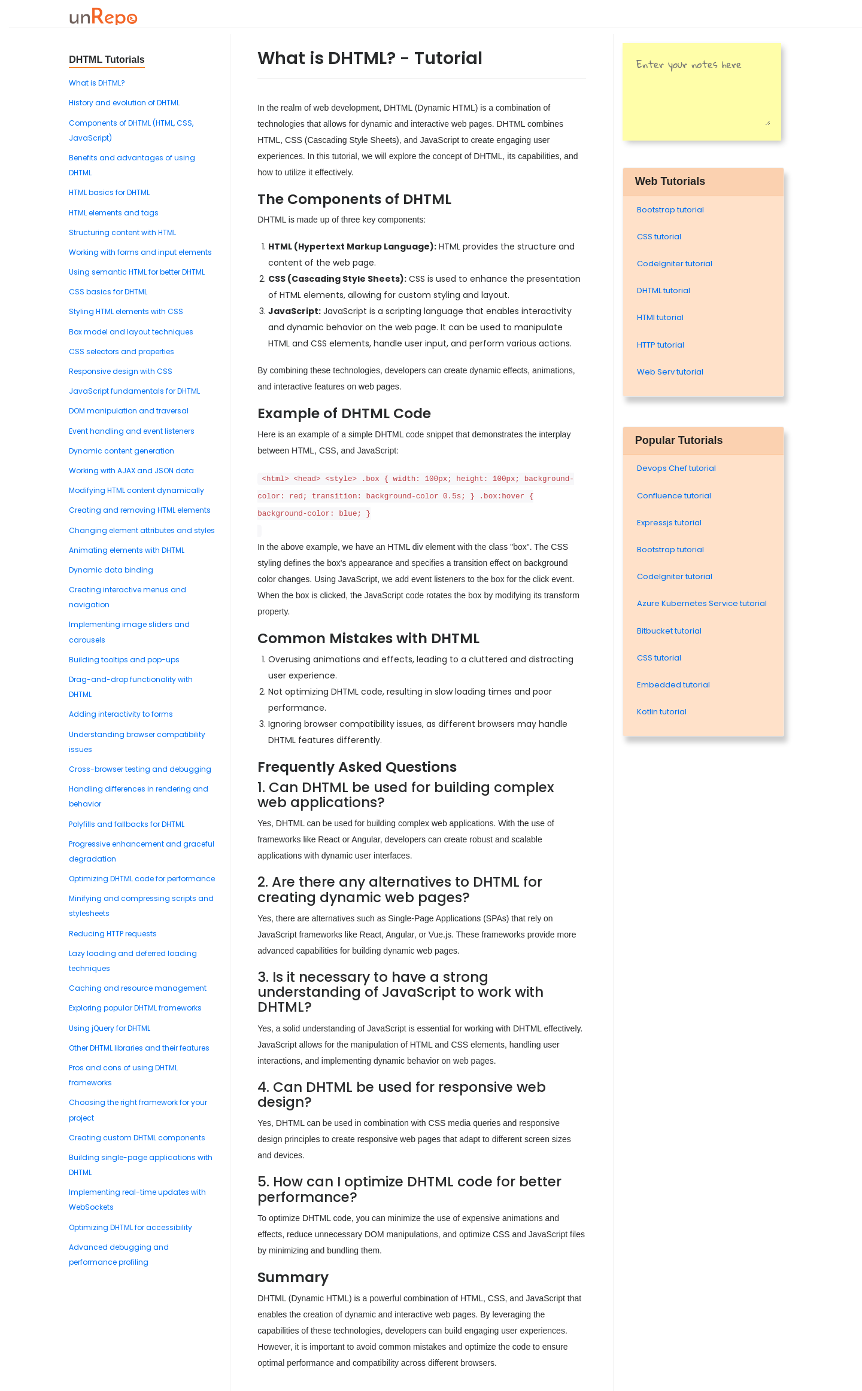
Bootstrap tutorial (670, 209)
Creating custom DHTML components (137, 1138)
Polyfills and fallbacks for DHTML (126, 824)
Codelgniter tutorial (674, 263)
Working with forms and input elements (140, 252)
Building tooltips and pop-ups (124, 660)
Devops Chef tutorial (676, 468)
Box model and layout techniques (131, 332)
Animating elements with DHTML (126, 550)
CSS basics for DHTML (108, 292)
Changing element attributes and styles (142, 530)
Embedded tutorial (673, 684)
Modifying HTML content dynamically (136, 490)
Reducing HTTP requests (113, 934)
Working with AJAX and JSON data (131, 470)
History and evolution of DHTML (124, 103)
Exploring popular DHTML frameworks (135, 1008)
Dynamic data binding (111, 570)
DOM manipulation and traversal (129, 411)
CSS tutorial (659, 236)
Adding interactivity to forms (121, 714)
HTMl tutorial (660, 317)
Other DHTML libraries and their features (139, 1048)
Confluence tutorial (674, 495)
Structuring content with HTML (122, 232)
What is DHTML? (97, 83)
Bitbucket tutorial (669, 631)
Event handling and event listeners (132, 431)
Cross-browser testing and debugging (140, 769)
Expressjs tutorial (669, 522)
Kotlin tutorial (662, 711)
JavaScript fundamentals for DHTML (134, 391)
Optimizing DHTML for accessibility (130, 1227)
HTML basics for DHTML (109, 192)
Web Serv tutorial (670, 372)
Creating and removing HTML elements (140, 510)
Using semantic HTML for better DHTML (137, 272)
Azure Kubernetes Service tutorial (702, 603)
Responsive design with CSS (120, 371)
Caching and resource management (138, 988)
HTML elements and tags (114, 213)
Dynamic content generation (121, 451)
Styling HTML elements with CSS (126, 311)
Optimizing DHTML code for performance (142, 878)
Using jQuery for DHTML (109, 1028)
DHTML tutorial (663, 290)
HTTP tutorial (660, 345)
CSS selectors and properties (121, 351)
